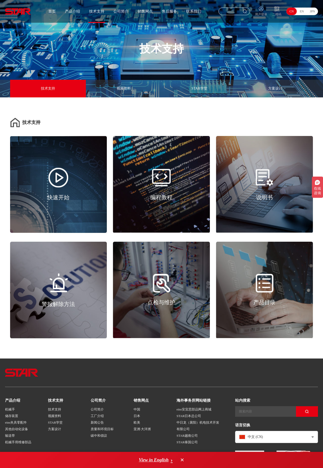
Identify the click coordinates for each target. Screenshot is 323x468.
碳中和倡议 (99, 435)
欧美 (137, 422)
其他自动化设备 (16, 429)
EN (302, 11)
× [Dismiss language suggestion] (182, 459)
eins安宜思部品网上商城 (194, 409)
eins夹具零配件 (16, 422)
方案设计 (275, 88)
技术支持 (96, 11)
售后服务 (169, 11)
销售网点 (145, 11)
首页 (52, 11)
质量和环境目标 (102, 429)
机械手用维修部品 (18, 442)
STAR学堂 (199, 88)
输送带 (10, 435)
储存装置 (11, 416)
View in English (153, 459)
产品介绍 (72, 11)
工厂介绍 (97, 416)
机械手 (10, 409)
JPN (312, 11)
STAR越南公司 (187, 435)
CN (291, 11)
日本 (137, 416)
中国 (137, 409)
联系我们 (193, 11)
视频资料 (124, 88)
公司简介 (121, 11)
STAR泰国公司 (187, 442)
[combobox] (276, 437)
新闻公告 (97, 422)
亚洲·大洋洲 (142, 429)
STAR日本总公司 (189, 416)
